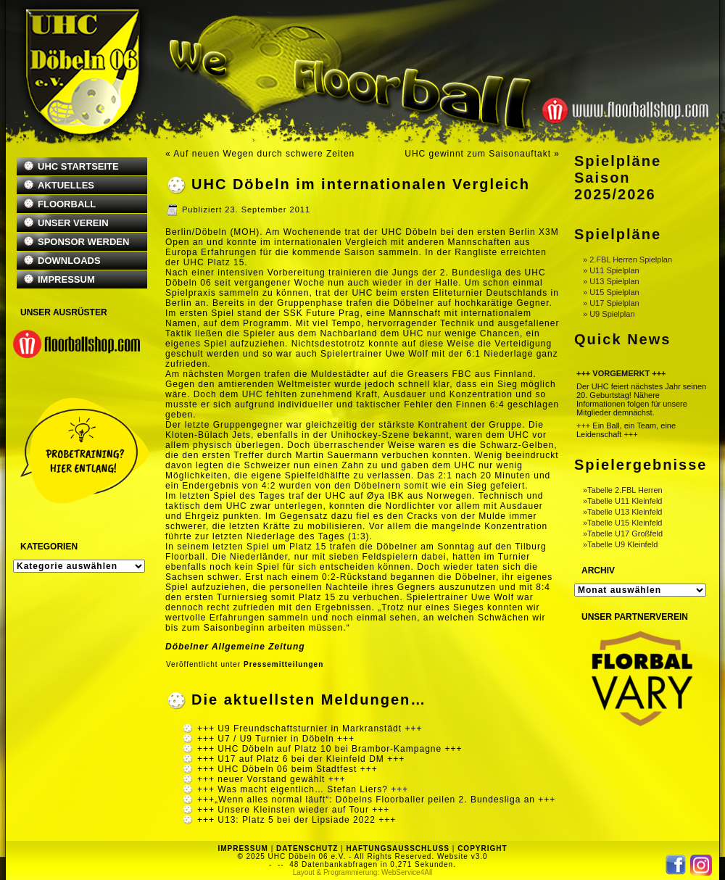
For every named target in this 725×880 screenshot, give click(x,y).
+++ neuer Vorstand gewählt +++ (271, 779)
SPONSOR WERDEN (83, 241)
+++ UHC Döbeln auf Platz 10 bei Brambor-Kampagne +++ (330, 749)
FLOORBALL (67, 204)
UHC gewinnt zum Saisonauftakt (478, 154)
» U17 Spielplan (611, 303)
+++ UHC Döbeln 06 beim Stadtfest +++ (287, 769)
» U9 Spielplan (609, 314)
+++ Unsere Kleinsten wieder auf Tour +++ (293, 810)
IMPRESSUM (66, 279)
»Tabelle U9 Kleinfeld (620, 544)
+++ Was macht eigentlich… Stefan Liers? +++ (302, 789)
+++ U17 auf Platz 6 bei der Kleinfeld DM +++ (301, 759)
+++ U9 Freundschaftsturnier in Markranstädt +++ (309, 728)
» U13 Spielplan (611, 281)
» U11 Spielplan (611, 270)
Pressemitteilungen (283, 664)
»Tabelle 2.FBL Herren (623, 490)
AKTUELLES (66, 185)
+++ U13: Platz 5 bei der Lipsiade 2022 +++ (296, 820)
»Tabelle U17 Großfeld (623, 533)
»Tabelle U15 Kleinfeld (622, 522)
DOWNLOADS (69, 260)
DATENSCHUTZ (307, 848)
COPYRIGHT (482, 848)
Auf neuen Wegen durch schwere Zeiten (264, 154)
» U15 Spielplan (611, 292)
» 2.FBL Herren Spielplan (627, 259)
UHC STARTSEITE (78, 166)
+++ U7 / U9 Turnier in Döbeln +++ (276, 739)
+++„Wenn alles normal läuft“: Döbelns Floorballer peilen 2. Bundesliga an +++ (376, 799)
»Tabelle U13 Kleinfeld (622, 511)
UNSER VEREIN (73, 222)
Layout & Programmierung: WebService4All (363, 872)
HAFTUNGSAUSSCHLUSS (398, 848)
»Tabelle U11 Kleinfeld (622, 501)
